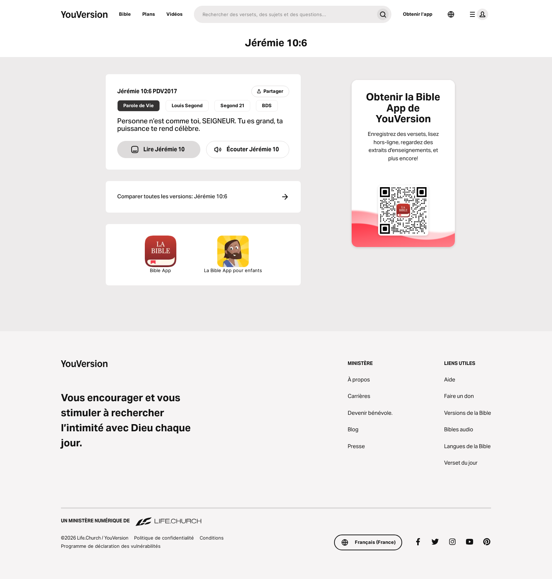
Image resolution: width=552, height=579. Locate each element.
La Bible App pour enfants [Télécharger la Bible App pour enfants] (233, 254)
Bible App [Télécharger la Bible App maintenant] (160, 254)
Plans (148, 14)
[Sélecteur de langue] (451, 14)
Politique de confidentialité (164, 538)
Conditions (212, 538)
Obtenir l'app (417, 14)
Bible (125, 14)
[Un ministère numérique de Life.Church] (276, 517)
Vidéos (174, 14)
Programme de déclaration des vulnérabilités (111, 546)
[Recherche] (284, 14)
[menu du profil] (477, 14)
